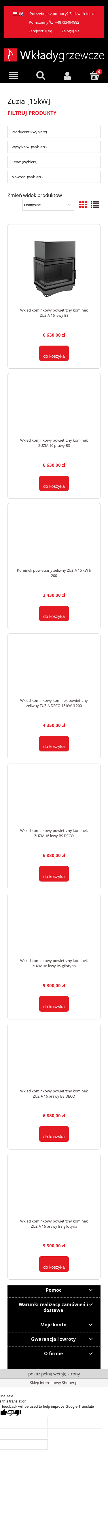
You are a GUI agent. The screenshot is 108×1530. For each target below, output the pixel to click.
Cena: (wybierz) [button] (24, 161)
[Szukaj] (40, 75)
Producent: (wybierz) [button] (29, 131)
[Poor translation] (14, 1413)
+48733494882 (67, 22)
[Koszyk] (94, 75)
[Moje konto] (67, 75)
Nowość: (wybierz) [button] (27, 176)
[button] (13, 75)
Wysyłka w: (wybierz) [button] (29, 146)
